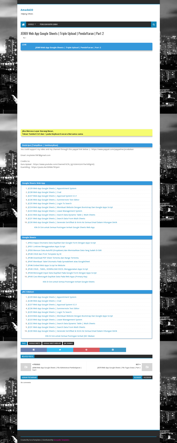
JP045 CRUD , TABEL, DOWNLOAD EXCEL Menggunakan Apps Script (58, 269)
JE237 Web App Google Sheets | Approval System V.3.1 (52, 196)
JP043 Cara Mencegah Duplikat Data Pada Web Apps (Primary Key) (57, 276)
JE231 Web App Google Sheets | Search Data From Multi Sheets (56, 218)
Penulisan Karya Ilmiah (49, 24)
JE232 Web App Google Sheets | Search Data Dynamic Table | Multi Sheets (61, 215)
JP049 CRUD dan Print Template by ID (44, 254)
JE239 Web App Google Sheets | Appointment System (52, 188)
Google (31, 24)
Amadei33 (27, 9)
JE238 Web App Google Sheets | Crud (44, 192)
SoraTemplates (35, 440)
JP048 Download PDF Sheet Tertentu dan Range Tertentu (53, 258)
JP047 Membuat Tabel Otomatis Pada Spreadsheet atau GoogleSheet (59, 261)
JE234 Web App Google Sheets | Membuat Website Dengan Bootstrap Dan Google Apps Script (70, 207)
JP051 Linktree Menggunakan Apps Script (46, 246)
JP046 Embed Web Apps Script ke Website (46, 265)
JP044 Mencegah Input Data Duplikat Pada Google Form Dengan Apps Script (62, 273)
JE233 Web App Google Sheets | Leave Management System (55, 211)
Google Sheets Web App (52, 343)
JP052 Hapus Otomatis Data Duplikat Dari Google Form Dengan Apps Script (62, 243)
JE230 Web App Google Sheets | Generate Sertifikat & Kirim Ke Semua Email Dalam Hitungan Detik (72, 222)
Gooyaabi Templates (61, 440)
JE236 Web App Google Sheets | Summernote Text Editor (53, 200)
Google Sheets (34, 343)
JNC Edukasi (68, 343)
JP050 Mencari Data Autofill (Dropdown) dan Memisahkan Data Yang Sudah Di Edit (65, 250)
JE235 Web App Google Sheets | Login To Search (50, 203)
